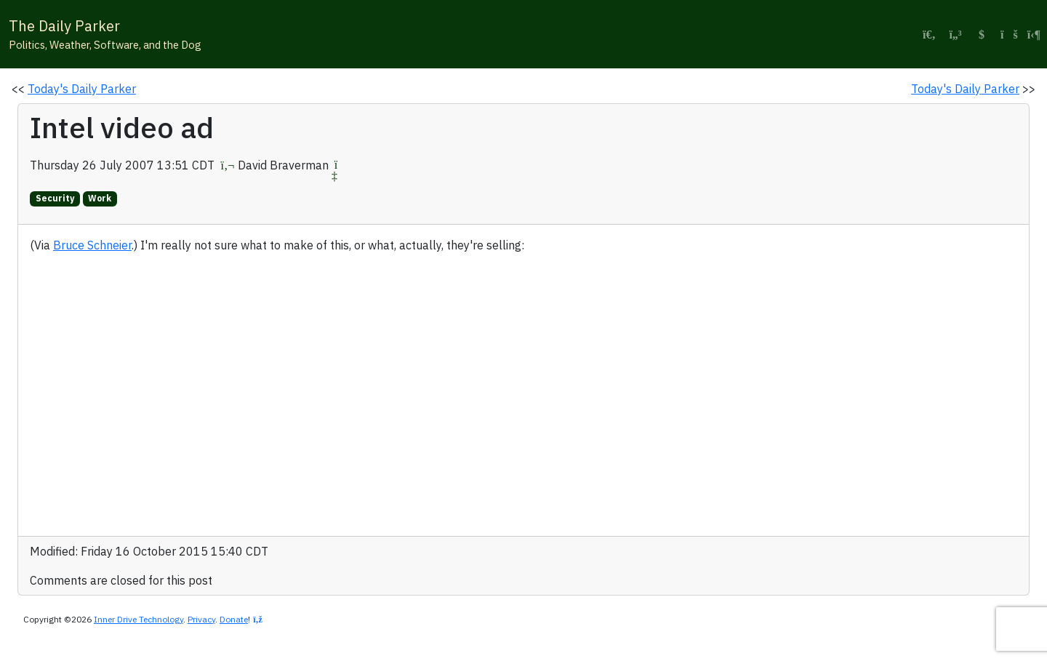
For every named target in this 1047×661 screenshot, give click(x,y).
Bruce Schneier (92, 245)
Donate (234, 619)
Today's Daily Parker (82, 88)
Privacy (201, 619)
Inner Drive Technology (138, 619)
